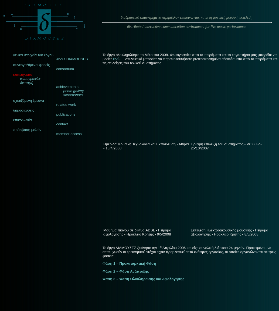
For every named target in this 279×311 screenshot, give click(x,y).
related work (66, 105)
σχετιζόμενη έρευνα (28, 101)
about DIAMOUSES (72, 59)
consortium (65, 69)
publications (65, 114)
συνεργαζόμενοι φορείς (31, 65)
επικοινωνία (22, 120)
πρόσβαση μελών (27, 130)
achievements (67, 87)
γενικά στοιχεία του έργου (33, 55)
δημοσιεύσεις (23, 110)
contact (62, 124)
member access (69, 134)
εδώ (116, 59)
